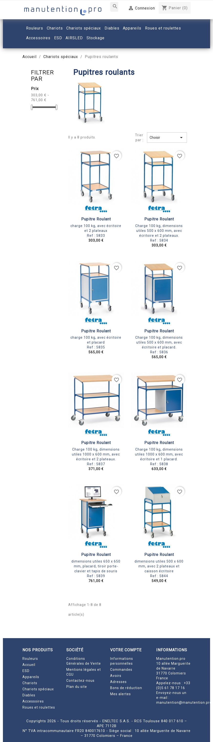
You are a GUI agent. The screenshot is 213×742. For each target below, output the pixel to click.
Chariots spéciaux (38, 689)
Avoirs (115, 676)
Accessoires (33, 701)
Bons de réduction (126, 688)
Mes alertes (120, 694)
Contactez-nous (80, 681)
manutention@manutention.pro (184, 702)
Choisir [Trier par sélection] (167, 137)
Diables (28, 695)
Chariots (29, 683)
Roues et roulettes (38, 707)
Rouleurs (30, 659)
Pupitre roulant (96, 219)
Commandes (121, 670)
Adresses (118, 682)
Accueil (28, 665)
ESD (25, 671)
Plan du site (76, 687)
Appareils (30, 677)
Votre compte (126, 650)
